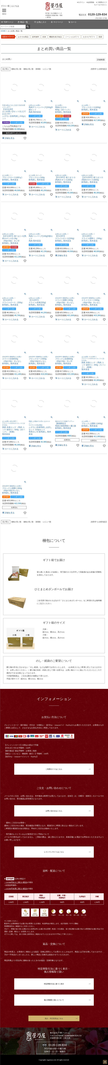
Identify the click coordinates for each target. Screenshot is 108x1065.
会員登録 (90, 2)
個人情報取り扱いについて (54, 1000)
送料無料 (35, 37)
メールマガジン (101, 5)
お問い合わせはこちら (54, 811)
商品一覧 (23, 22)
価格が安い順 (16, 69)
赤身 (44, 37)
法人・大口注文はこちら (54, 1018)
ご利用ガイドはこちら (54, 769)
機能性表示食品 (55, 37)
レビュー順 (47, 69)
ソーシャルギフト (72, 37)
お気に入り (40, 22)
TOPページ (7, 22)
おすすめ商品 (23, 37)
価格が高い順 (28, 69)
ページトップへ (105, 1062)
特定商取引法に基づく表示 (54, 984)
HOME (3, 31)
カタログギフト (89, 37)
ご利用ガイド (102, 2)
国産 (100, 37)
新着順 (38, 69)
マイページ (57, 22)
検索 (28, 27)
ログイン (81, 2)
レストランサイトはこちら (54, 852)
